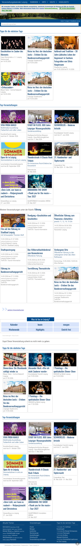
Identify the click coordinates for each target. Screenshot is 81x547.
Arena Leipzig (6, 539)
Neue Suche (15, 335)
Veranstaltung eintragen (38, 539)
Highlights (64, 2)
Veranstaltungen (6, 335)
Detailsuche (34, 537)
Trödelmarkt (14, 535)
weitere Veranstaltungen (13, 310)
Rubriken (34, 2)
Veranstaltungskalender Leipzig (14, 2)
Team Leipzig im (34, 545)
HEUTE (52, 2)
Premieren (13, 539)
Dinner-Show (7, 531)
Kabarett (15, 529)
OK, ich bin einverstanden (67, 8)
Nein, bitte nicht (7, 10)
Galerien (16, 531)
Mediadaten (8, 545)
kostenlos (33, 531)
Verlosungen (5, 535)
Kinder (17, 527)
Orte (44, 2)
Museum (9, 535)
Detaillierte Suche (75, 21)
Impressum (24, 545)
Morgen (18, 533)
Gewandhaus (13, 527)
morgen (67, 21)
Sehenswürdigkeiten (7, 529)
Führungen (14, 537)
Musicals (20, 529)
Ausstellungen (11, 533)
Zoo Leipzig (19, 537)
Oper (13, 531)
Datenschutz (16, 545)
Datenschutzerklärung (51, 8)
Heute (13, 529)
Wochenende (7, 537)
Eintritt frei (22, 531)
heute (62, 21)
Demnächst (6, 527)
